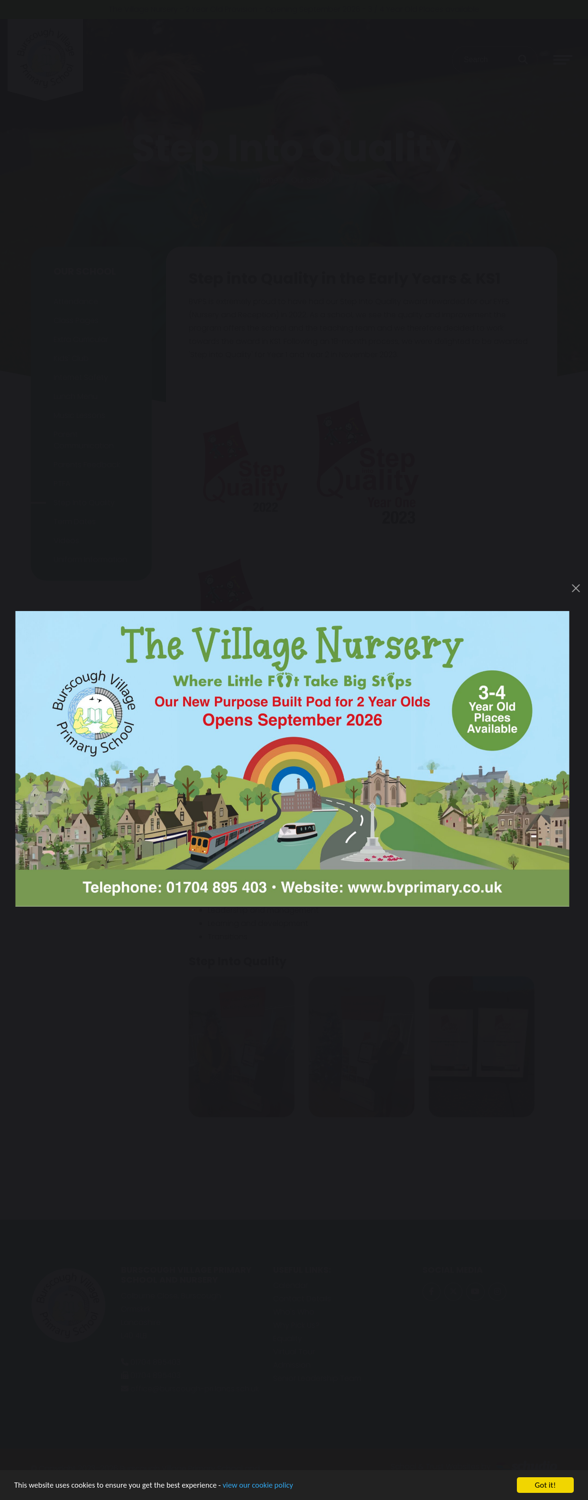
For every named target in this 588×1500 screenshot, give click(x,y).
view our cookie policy (265, 1487)
